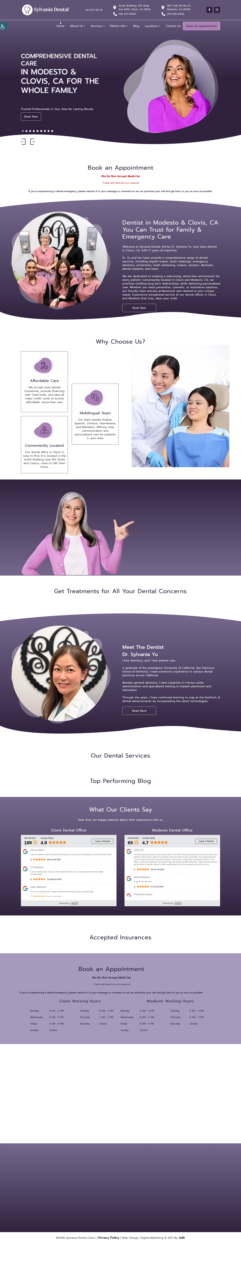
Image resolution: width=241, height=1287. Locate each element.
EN (97, 10)
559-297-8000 (127, 14)
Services (96, 26)
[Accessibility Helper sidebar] (3, 26)
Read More (139, 711)
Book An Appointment (201, 26)
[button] (23, 142)
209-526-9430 (175, 14)
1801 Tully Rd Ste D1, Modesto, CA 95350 (179, 7)
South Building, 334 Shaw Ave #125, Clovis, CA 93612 (135, 7)
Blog (136, 26)
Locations (151, 26)
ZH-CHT (90, 10)
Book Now (31, 116)
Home (60, 26)
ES (101, 10)
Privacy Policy (108, 1237)
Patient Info (117, 26)
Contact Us (173, 26)
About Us (76, 26)
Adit (182, 1237)
